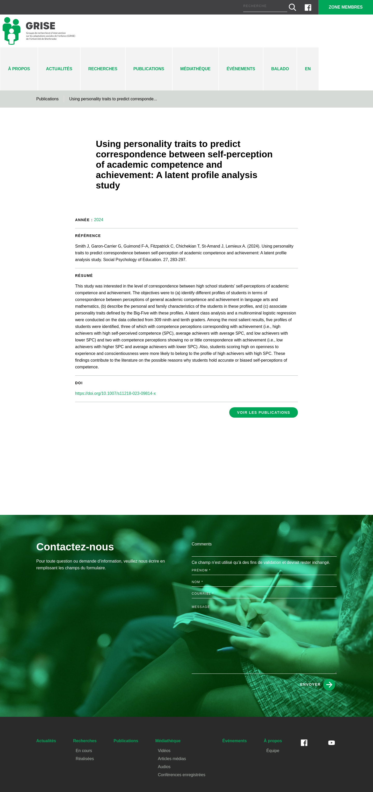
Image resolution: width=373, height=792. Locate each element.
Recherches (102, 69)
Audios (163, 767)
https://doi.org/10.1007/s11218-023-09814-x (116, 387)
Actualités (59, 69)
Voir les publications (265, 406)
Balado (281, 69)
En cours (84, 751)
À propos (19, 69)
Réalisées (84, 759)
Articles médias (171, 759)
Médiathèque (195, 69)
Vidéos (163, 751)
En (309, 69)
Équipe (271, 751)
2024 (99, 220)
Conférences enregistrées (180, 775)
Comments (201, 541)
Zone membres (345, 7)
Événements (242, 69)
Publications (148, 69)
